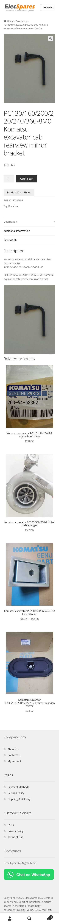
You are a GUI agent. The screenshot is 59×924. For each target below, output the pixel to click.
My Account (10, 918)
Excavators (21, 21)
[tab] (30, 221)
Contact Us (14, 755)
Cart (46, 916)
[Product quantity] (9, 178)
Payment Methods (18, 787)
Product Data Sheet (19, 192)
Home (10, 21)
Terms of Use (15, 837)
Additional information (17, 231)
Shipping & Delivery (19, 799)
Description (10, 221)
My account (14, 761)
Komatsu (13, 206)
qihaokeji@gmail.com (24, 863)
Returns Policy (16, 793)
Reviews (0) (10, 240)
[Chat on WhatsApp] (30, 874)
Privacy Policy (15, 831)
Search (29, 918)
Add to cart (26, 178)
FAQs (11, 825)
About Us (13, 749)
